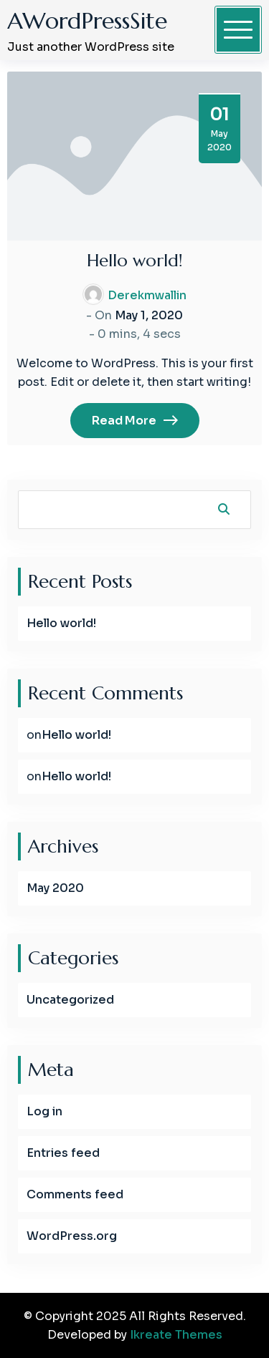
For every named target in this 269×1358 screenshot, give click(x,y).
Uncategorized (70, 999)
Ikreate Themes (176, 1334)
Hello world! (135, 260)
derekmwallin (147, 295)
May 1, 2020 (149, 315)
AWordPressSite (87, 20)
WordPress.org (72, 1235)
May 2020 (55, 888)
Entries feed (63, 1152)
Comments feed (75, 1194)
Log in (44, 1111)
